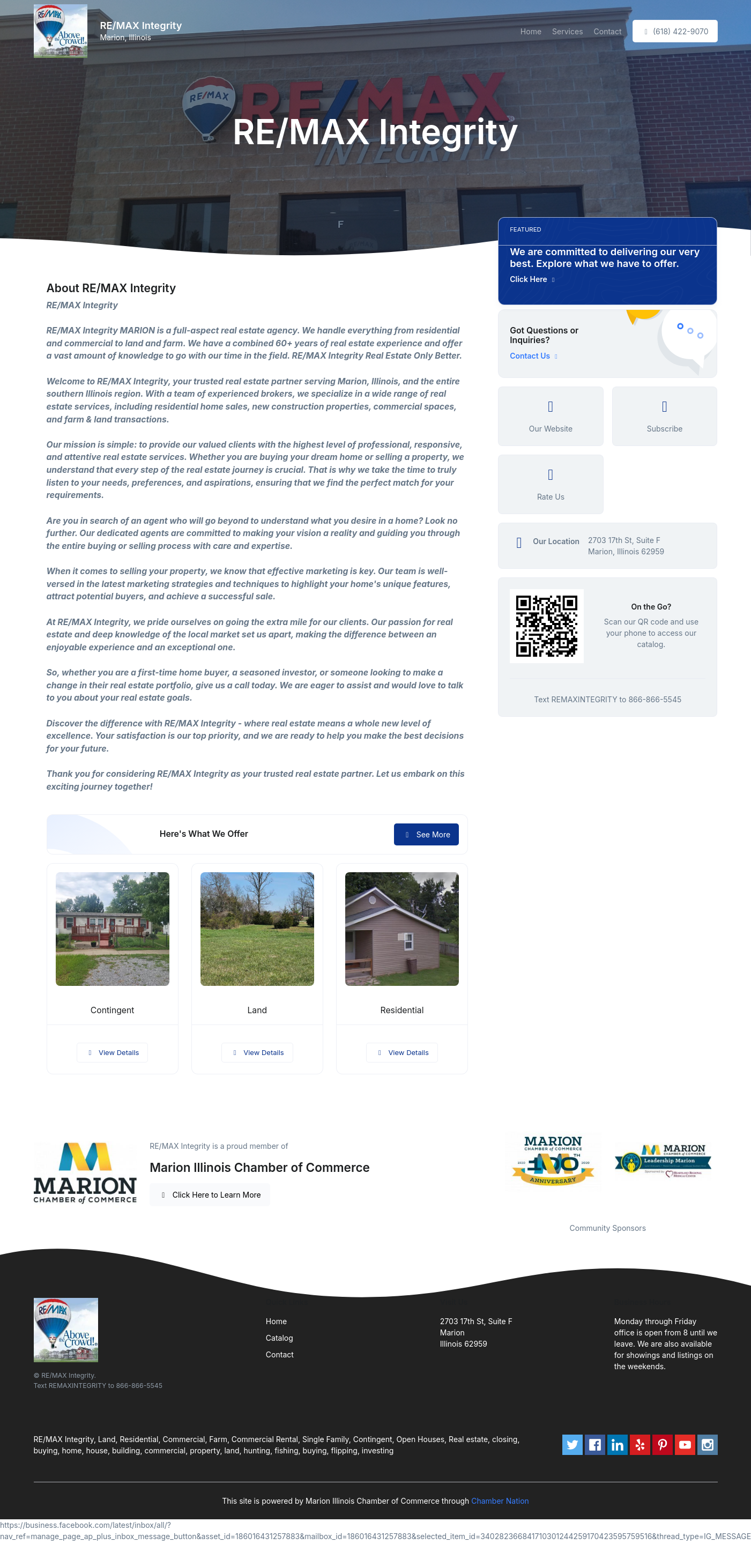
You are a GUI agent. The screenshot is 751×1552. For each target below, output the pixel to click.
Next (725, 1161)
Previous (490, 1161)
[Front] (63, 31)
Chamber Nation (500, 1500)
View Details (112, 1052)
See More (426, 834)
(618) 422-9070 (675, 31)
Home (531, 31)
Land (257, 1010)
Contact (608, 31)
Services (567, 31)
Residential (402, 1010)
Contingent (113, 1010)
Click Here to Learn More (210, 1194)
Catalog (279, 1337)
